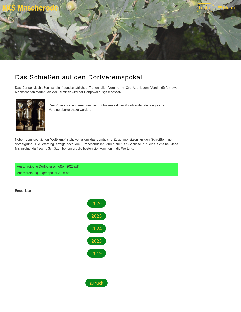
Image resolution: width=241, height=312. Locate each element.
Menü (226, 8)
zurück (96, 283)
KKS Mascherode (30, 7)
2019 (96, 253)
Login (204, 8)
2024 (96, 228)
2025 (96, 216)
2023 (96, 241)
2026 (96, 203)
